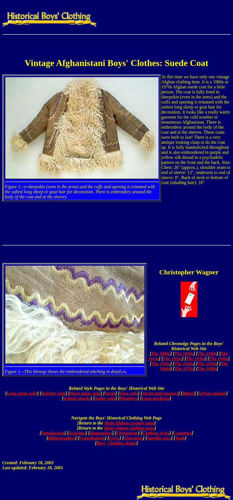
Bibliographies (61, 438)
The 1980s (207, 368)
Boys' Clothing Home (116, 443)
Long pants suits (22, 393)
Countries (183, 433)
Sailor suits (105, 398)
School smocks (76, 398)
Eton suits (129, 393)
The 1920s (172, 358)
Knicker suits (53, 393)
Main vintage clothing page (129, 428)
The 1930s (195, 358)
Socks (110, 393)
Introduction (53, 433)
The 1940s (218, 358)
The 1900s (207, 353)
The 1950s (207, 363)
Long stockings (156, 398)
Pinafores (129, 398)
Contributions (92, 438)
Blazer (188, 393)
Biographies (101, 433)
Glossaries (133, 438)
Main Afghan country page (129, 423)
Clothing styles (155, 433)
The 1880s (160, 353)
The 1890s (184, 353)
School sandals (212, 393)
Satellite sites (159, 438)
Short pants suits (85, 393)
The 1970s (184, 368)
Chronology (127, 433)
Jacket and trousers (160, 393)
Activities (77, 433)
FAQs (114, 438)
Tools (180, 438)
